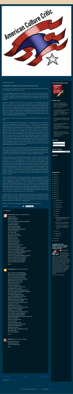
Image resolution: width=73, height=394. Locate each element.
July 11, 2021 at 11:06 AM (20, 339)
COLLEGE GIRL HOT (13, 243)
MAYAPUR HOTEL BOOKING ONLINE (17, 279)
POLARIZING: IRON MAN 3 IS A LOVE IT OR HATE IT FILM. (62, 227)
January (57, 235)
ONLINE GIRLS (12, 217)
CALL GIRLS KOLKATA (13, 234)
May (56, 215)
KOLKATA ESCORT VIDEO (14, 322)
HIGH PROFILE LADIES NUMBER (16, 313)
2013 (55, 198)
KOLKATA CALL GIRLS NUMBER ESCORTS (19, 255)
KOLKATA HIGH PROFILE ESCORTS (17, 248)
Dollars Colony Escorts (13, 341)
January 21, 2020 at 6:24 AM (22, 214)
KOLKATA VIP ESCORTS (14, 246)
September (58, 207)
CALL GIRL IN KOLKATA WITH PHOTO (17, 302)
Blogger (50, 389)
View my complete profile (58, 275)
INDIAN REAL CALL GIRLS (14, 305)
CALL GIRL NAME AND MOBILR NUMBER (18, 221)
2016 (55, 192)
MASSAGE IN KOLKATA (14, 226)
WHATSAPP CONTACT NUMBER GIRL (18, 299)
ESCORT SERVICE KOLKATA (15, 244)
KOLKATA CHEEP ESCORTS (15, 254)
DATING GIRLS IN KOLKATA (15, 282)
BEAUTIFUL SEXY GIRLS (14, 235)
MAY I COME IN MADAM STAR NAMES (18, 311)
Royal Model (11, 269)
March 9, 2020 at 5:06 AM (21, 269)
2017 (55, 190)
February (57, 233)
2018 (55, 187)
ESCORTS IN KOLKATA (14, 241)
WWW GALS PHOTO (13, 327)
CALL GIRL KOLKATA (13, 223)
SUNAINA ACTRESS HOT (14, 285)
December (58, 200)
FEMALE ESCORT (12, 220)
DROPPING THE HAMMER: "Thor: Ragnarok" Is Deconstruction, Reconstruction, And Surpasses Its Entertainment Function (62, 126)
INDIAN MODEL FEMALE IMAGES (16, 276)
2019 (55, 185)
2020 (55, 183)
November (58, 202)
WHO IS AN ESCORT (13, 318)
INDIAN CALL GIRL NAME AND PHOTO (18, 290)
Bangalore (10, 339)
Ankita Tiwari (11, 214)
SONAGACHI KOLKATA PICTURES (17, 324)
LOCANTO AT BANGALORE (15, 325)
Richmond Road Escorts (14, 344)
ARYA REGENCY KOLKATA (15, 288)
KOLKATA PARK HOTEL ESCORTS (17, 260)
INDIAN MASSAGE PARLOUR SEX (16, 229)
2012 (55, 238)
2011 (55, 240)
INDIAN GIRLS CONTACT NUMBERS (17, 274)
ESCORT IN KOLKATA (13, 240)
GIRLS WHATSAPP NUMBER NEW (17, 273)
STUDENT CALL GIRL (13, 304)
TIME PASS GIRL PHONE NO (15, 308)
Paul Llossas (65, 250)
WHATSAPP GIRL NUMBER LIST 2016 (17, 329)
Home (26, 376)
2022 (55, 181)
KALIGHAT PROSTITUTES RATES (16, 287)
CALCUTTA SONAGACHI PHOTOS (16, 277)
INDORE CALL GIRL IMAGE (15, 310)
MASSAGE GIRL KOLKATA (14, 293)
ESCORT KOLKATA (13, 237)
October (57, 204)
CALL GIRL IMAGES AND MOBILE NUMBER (19, 291)
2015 (55, 194)
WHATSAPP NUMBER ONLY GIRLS (17, 296)
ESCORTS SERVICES (13, 230)
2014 (55, 196)
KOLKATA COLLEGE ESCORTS (16, 249)
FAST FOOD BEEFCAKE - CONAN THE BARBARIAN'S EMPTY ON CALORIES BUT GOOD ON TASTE (61, 105)
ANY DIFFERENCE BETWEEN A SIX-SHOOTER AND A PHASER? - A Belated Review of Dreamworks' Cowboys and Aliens (62, 112)
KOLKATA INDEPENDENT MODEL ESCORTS (19, 251)
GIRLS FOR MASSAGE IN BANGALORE (18, 307)
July (56, 211)
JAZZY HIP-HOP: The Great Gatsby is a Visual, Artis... (62, 223)
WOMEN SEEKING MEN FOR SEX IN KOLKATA (20, 316)
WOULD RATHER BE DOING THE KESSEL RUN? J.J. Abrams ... (62, 219)
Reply (9, 264)
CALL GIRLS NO (12, 232)
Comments (56, 145)
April (56, 231)
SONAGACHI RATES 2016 (14, 319)
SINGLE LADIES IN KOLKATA (15, 297)
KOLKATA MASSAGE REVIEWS (16, 301)
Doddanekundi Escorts (13, 343)
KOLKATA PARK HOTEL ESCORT (16, 262)
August (57, 209)
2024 (55, 177)
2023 (55, 179)
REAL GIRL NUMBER (13, 332)
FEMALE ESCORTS (13, 218)
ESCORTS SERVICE (13, 224)
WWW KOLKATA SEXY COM (15, 280)
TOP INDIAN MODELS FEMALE (16, 294)
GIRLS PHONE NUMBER (14, 227)
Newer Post (7, 376)
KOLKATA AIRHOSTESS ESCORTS (17, 258)
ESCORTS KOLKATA (13, 238)
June (56, 213)
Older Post (44, 376)
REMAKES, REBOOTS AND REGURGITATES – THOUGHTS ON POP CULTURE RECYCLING (62, 134)
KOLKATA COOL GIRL (13, 283)
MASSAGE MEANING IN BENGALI (16, 315)
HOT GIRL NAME (12, 330)
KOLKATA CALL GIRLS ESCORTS (16, 252)
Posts (55, 142)
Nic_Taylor (39, 389)
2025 (55, 174)
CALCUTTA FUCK (12, 321)
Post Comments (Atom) (15, 380)
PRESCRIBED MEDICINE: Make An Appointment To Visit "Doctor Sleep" (62, 120)
